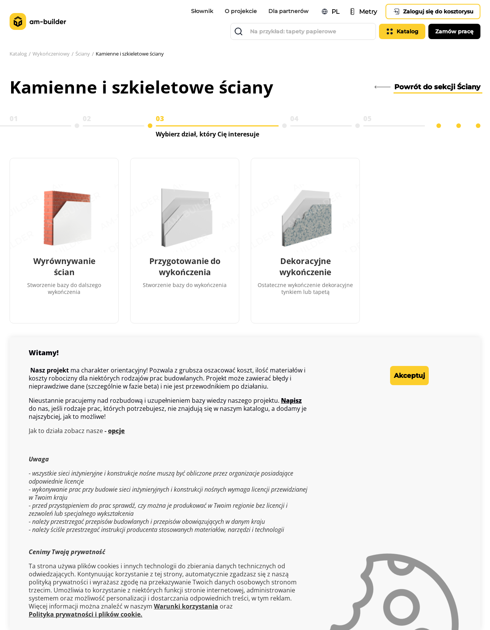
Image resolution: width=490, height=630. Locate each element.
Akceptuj (398, 375)
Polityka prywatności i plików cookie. (85, 614)
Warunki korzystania (186, 606)
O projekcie (241, 11)
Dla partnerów (288, 11)
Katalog (19, 53)
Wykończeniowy (54, 53)
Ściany (88, 53)
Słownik (202, 11)
